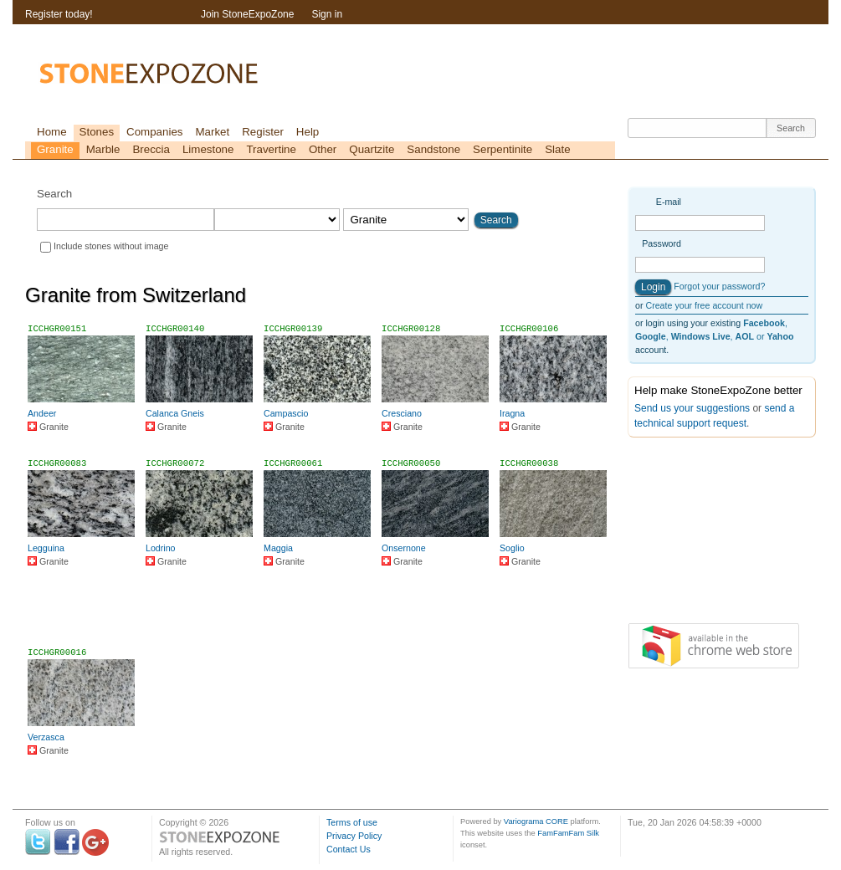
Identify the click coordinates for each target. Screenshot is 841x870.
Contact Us (348, 849)
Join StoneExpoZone (247, 14)
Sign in (326, 14)
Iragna (512, 413)
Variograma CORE (536, 821)
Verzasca (46, 737)
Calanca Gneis (175, 413)
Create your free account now (703, 305)
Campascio (286, 413)
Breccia (150, 149)
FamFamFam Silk (568, 833)
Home (52, 131)
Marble (103, 149)
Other (322, 149)
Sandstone (433, 149)
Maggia (278, 548)
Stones (97, 131)
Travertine (271, 149)
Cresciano (402, 413)
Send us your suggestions (692, 408)
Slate (557, 149)
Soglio (512, 548)
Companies (154, 131)
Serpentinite (502, 149)
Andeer (42, 413)
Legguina (46, 548)
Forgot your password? (719, 286)
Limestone (208, 149)
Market (212, 131)
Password (661, 243)
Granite (55, 149)
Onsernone (404, 548)
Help (307, 131)
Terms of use (351, 822)
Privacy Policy (354, 836)
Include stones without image (111, 246)
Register (263, 131)
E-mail (668, 202)
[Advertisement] (320, 614)
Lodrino (161, 548)
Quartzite (371, 149)
